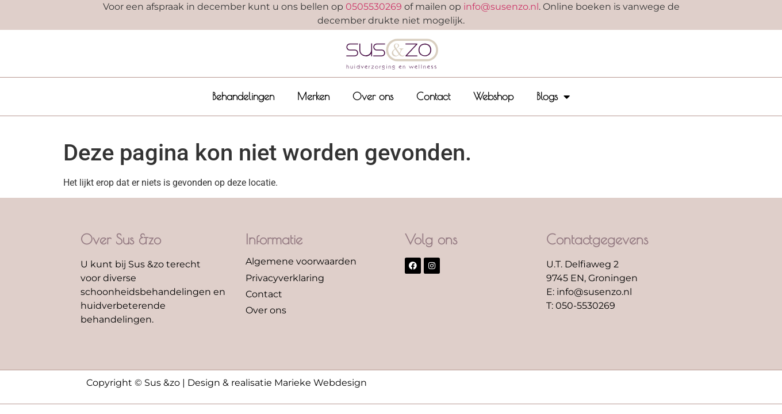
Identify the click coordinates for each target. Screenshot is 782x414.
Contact (433, 96)
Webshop (493, 96)
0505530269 (374, 6)
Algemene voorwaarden (301, 261)
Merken (313, 96)
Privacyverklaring (285, 278)
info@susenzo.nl (501, 6)
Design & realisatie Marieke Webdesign (277, 382)
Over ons (372, 96)
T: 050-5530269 (580, 305)
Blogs (553, 97)
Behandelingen (243, 96)
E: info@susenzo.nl (589, 291)
